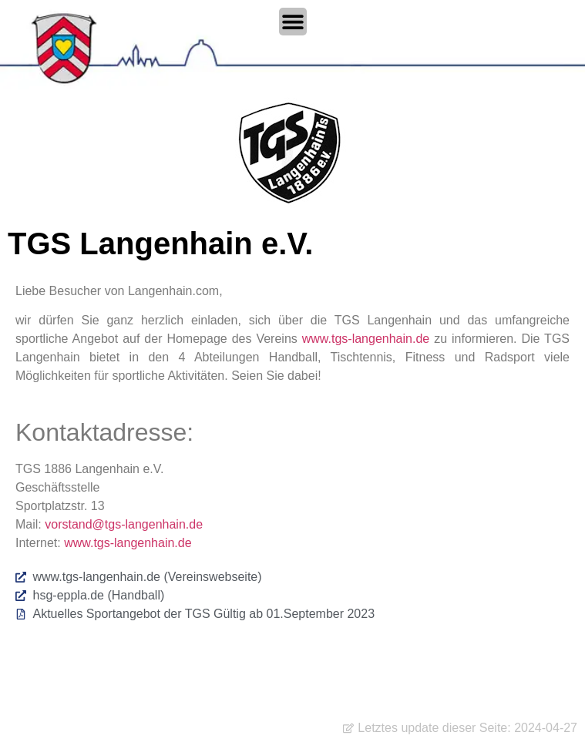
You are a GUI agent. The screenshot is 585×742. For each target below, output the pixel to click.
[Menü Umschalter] (293, 21)
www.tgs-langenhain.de (365, 338)
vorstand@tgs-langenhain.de (124, 524)
